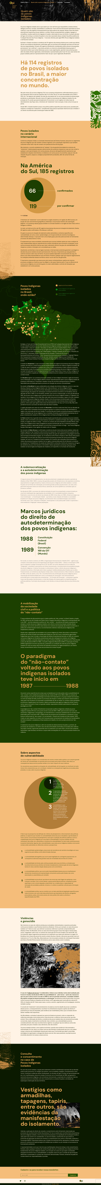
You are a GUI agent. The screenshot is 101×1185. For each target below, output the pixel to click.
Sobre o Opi (25, 2)
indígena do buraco (33, 993)
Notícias (60, 2)
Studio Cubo (55, 1184)
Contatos (67, 2)
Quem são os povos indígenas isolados (43, 2)
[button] (92, 2)
